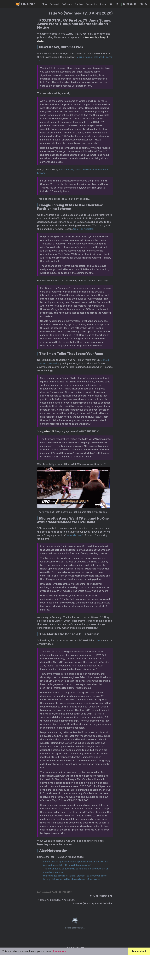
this (98, 640)
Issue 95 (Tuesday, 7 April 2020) (56, 899)
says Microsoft (75, 535)
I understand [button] (139, 951)
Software (67, 4)
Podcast (54, 4)
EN (142, 4)
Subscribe (92, 4)
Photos (79, 4)
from (83, 228)
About (103, 4)
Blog (44, 4)
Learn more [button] (59, 951)
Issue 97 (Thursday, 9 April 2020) (93, 903)
